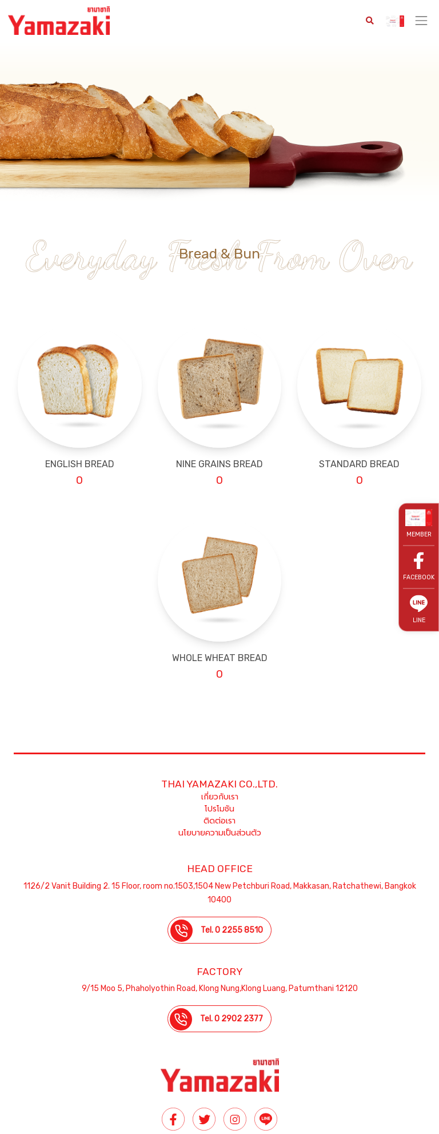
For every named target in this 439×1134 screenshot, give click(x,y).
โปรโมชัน (219, 809)
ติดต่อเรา (219, 821)
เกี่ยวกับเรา (219, 797)
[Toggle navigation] (421, 20)
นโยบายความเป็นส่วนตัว (219, 833)
